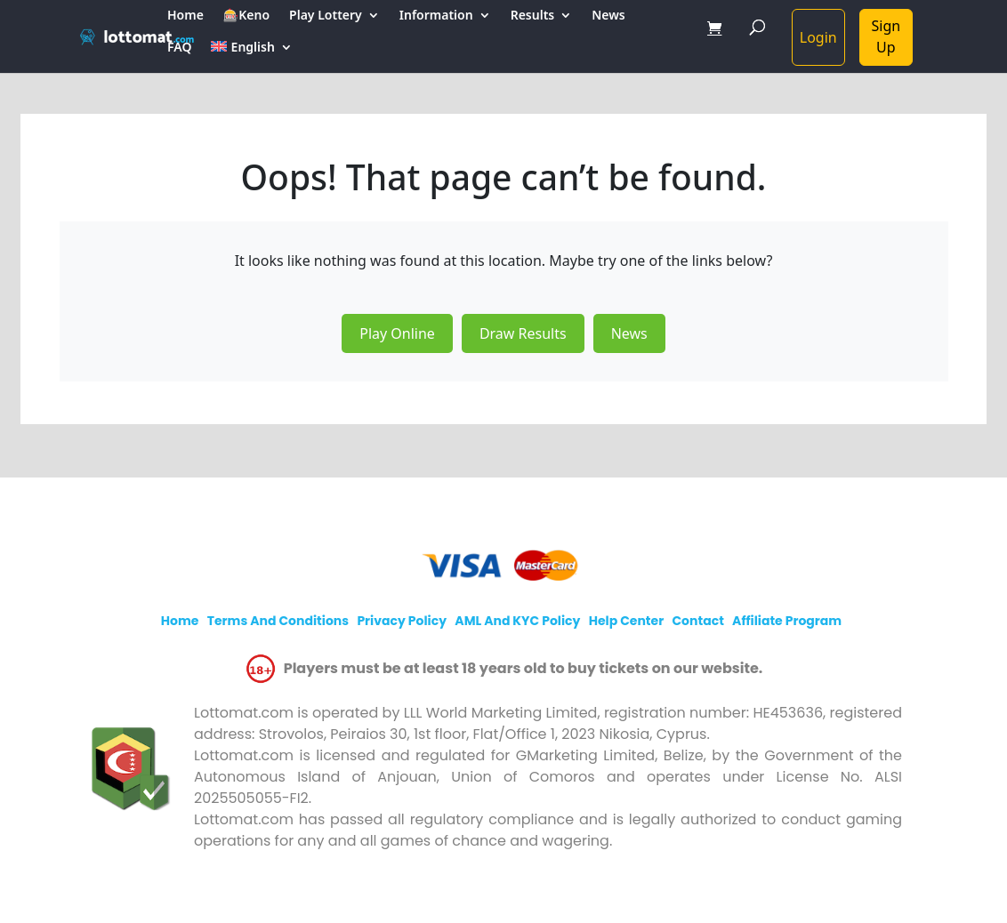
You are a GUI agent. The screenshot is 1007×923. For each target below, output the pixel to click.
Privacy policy (402, 621)
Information (436, 16)
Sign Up (886, 36)
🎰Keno (246, 16)
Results (533, 16)
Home (185, 16)
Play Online (397, 333)
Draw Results (523, 333)
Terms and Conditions (278, 621)
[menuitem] (251, 57)
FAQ (179, 48)
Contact (697, 621)
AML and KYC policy (517, 621)
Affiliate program (787, 621)
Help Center (627, 621)
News (608, 16)
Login (818, 37)
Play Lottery (325, 16)
